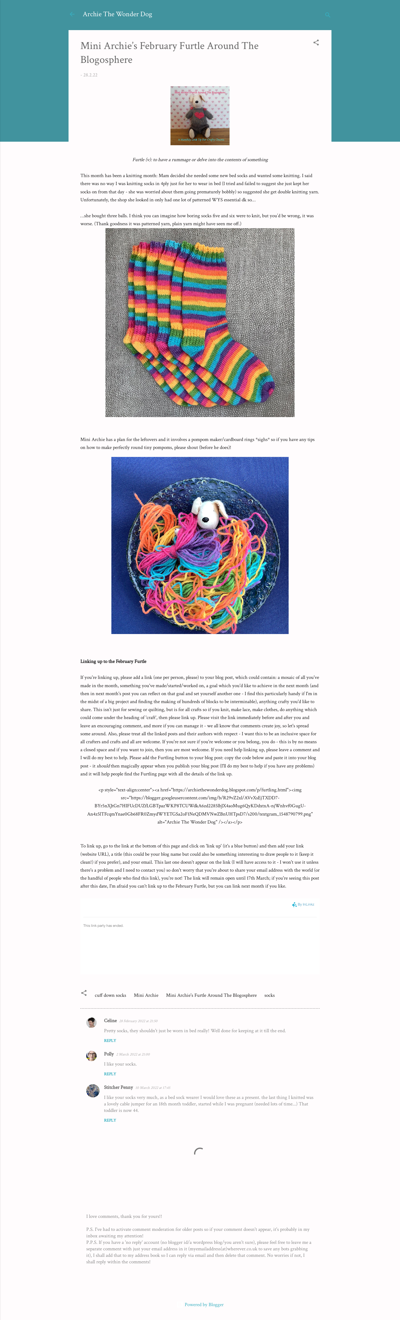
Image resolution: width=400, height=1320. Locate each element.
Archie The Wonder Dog (117, 14)
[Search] (327, 16)
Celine (110, 1020)
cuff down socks (110, 995)
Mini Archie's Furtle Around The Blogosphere (211, 995)
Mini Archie (146, 995)
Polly (109, 1054)
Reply (110, 1040)
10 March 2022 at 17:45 (152, 1087)
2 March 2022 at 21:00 (133, 1054)
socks (269, 995)
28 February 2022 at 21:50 (138, 1021)
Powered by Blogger (200, 1304)
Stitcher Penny (118, 1087)
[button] (316, 43)
